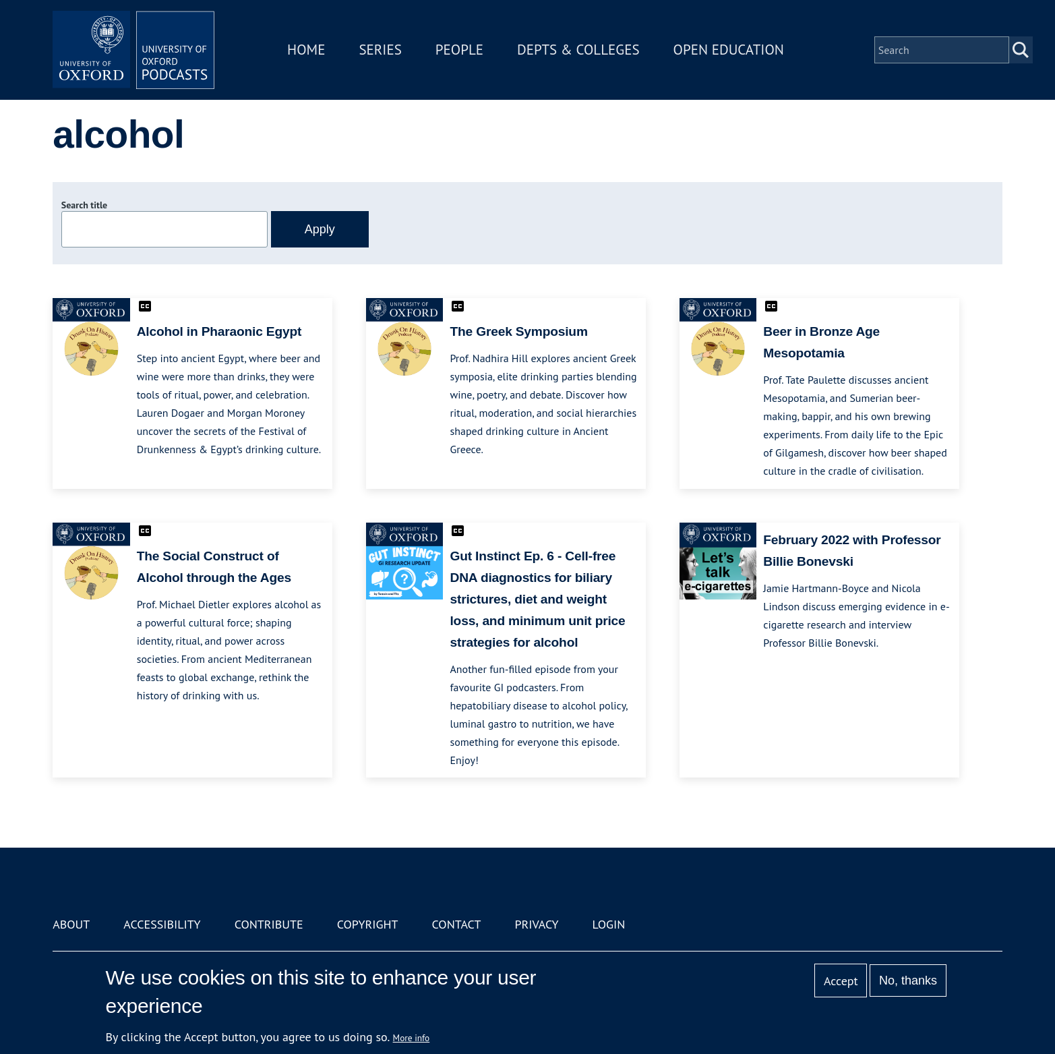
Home (306, 49)
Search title (84, 205)
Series (380, 49)
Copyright (367, 924)
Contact (456, 924)
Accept (841, 981)
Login (609, 924)
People (459, 49)
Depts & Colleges (578, 49)
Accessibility (161, 924)
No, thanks (908, 980)
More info (411, 1038)
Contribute (269, 924)
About (71, 924)
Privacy (536, 924)
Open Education (728, 49)
